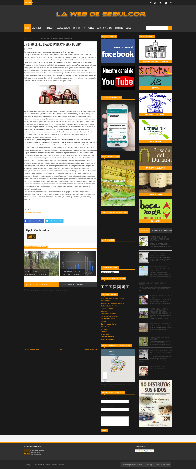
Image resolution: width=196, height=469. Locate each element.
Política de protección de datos (132, 465)
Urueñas (104, 332)
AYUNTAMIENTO (37, 27)
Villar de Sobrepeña (108, 339)
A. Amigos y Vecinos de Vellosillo (113, 298)
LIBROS (128, 27)
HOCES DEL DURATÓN (63, 27)
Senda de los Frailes (163, 465)
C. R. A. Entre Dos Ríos (109, 306)
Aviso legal (149, 465)
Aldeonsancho (106, 301)
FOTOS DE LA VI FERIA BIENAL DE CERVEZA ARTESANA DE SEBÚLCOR (160, 311)
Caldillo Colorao (107, 308)
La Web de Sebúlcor (44, 465)
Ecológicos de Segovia (109, 316)
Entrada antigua (91, 349)
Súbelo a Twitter (53, 221)
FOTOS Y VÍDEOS (88, 27)
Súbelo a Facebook (33, 221)
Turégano (104, 329)
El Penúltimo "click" (108, 319)
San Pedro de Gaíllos (109, 324)
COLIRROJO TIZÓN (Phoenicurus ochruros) (159, 254)
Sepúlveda (105, 326)
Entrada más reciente (31, 349)
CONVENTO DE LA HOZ (104, 27)
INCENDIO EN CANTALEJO (160, 324)
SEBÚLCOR (49, 27)
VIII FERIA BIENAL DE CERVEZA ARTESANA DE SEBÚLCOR (159, 269)
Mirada (103, 321)
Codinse (104, 311)
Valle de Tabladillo (107, 337)
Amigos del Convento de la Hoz (112, 303)
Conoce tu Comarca (108, 314)
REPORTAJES (119, 27)
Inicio (27, 27)
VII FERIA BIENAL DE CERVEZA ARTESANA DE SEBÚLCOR (159, 239)
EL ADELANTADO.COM (32, 212)
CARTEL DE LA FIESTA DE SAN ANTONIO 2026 (160, 368)
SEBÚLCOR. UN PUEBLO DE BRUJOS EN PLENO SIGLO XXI (161, 352)
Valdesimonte (106, 334)
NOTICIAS (76, 27)
